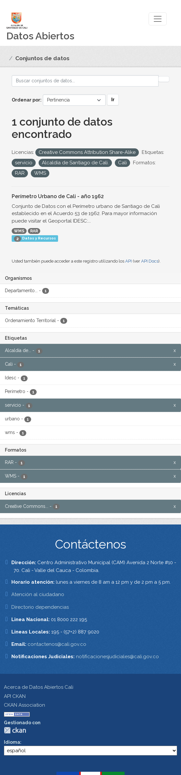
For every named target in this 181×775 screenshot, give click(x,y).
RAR (34, 231)
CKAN (15, 730)
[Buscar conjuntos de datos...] (85, 81)
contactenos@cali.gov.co (57, 644)
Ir (113, 99)
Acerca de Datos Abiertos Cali (38, 687)
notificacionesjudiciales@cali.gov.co (117, 656)
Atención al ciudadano (37, 594)
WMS (19, 231)
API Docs (149, 261)
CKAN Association (24, 705)
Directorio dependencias (40, 607)
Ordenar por (26, 99)
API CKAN (15, 696)
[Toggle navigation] (158, 18)
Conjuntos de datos (42, 58)
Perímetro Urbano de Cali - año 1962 (58, 196)
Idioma (12, 742)
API (128, 261)
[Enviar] (163, 79)
